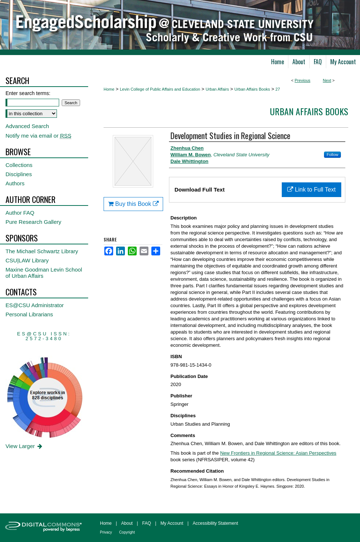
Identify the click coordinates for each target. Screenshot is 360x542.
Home (109, 89)
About (127, 523)
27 (278, 89)
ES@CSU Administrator (35, 305)
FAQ (146, 523)
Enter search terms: (28, 93)
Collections (19, 165)
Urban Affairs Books (252, 89)
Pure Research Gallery (33, 222)
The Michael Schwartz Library (42, 251)
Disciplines (19, 174)
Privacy (106, 532)
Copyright (127, 532)
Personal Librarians (29, 314)
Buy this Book (133, 204)
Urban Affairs (217, 89)
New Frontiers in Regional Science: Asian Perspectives (278, 453)
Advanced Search (27, 126)
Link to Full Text (311, 189)
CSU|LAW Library (27, 260)
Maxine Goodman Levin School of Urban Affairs (44, 272)
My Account (172, 523)
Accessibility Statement (215, 523)
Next (327, 80)
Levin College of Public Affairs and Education (160, 89)
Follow (332, 154)
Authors (15, 183)
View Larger (24, 446)
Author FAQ (20, 213)
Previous (302, 80)
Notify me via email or (38, 135)
